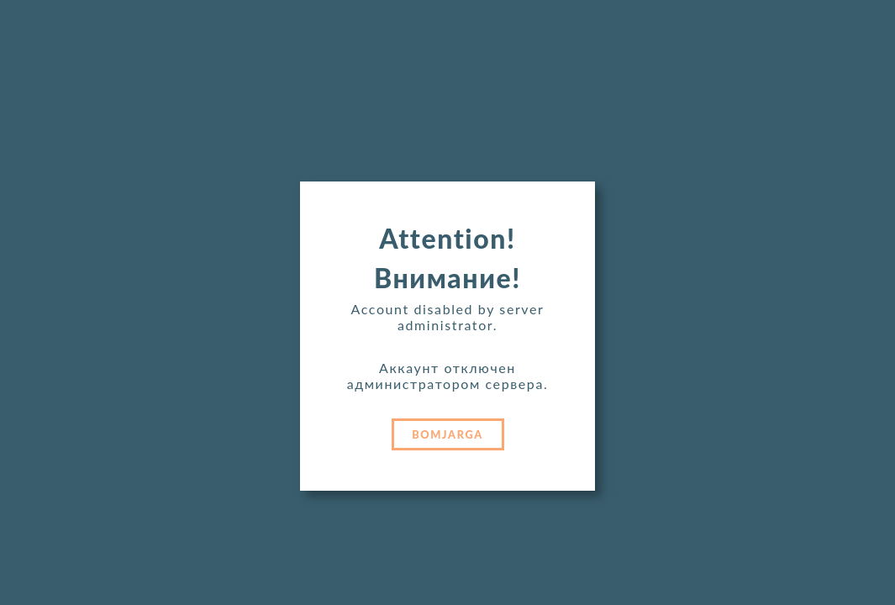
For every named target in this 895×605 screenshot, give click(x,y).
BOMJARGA (447, 434)
